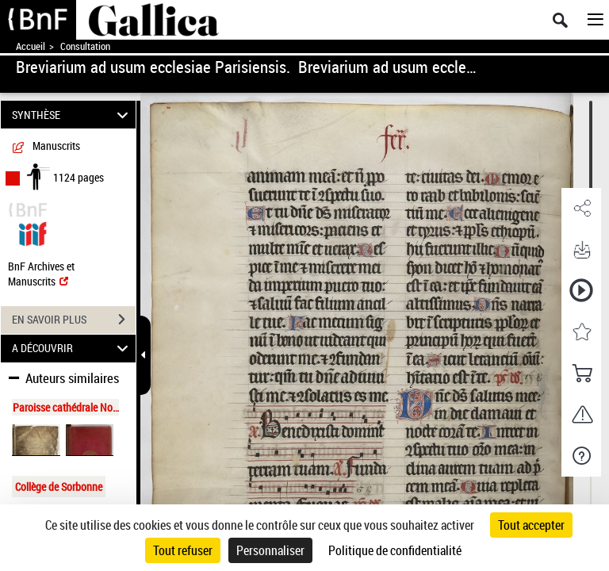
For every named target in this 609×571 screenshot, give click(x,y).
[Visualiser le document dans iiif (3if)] (32, 232)
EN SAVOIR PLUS (74, 319)
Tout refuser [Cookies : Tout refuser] (183, 550)
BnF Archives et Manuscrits (41, 274)
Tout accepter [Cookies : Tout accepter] (531, 525)
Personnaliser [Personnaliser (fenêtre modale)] (270, 550)
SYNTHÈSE (72, 114)
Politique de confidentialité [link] (395, 550)
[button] (581, 208)
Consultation (85, 46)
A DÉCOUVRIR (72, 348)
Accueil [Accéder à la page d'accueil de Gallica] (30, 46)
